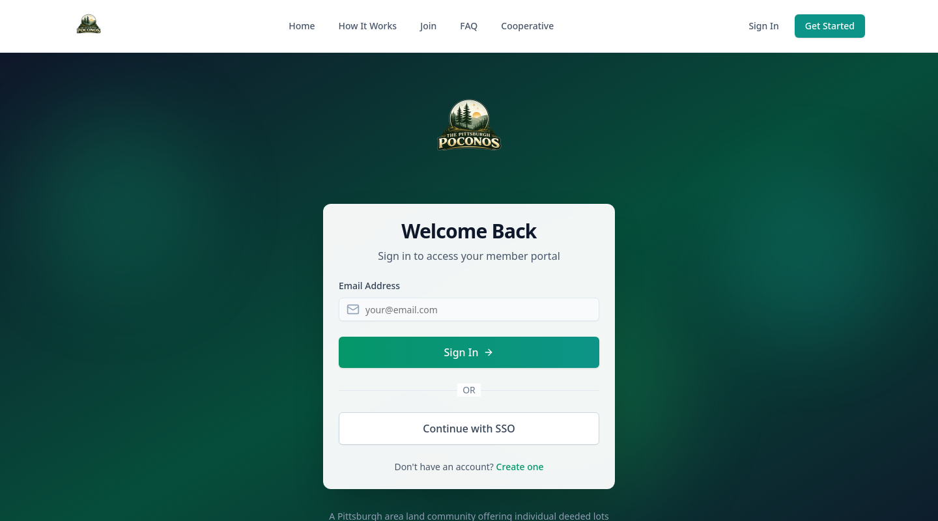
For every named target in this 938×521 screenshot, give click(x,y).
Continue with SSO (469, 428)
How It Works (367, 26)
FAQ (468, 26)
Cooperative (527, 26)
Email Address (369, 285)
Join (428, 26)
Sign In (763, 26)
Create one (520, 466)
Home (302, 26)
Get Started (830, 26)
